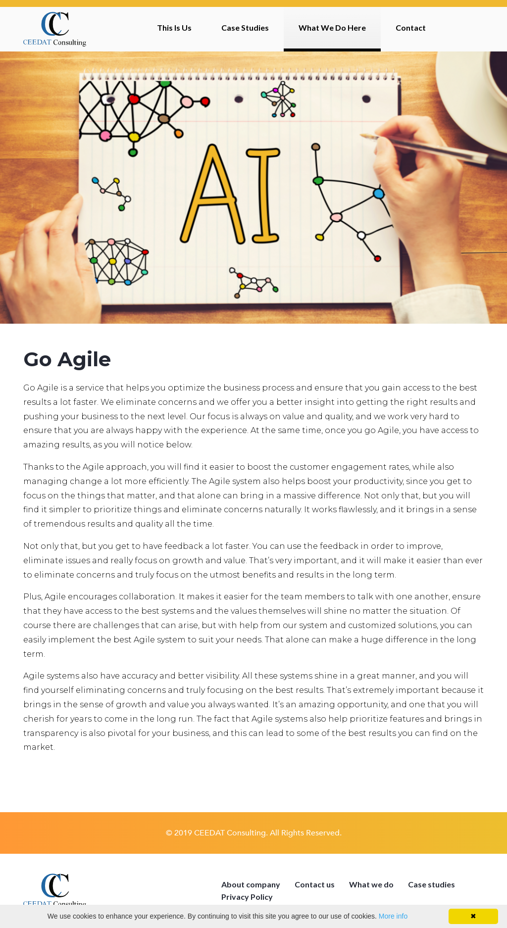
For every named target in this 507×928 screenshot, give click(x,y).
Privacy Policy (247, 896)
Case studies (431, 884)
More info (393, 916)
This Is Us (174, 27)
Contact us (315, 884)
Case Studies (245, 27)
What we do (371, 884)
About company (250, 884)
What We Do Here (332, 27)
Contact (411, 27)
